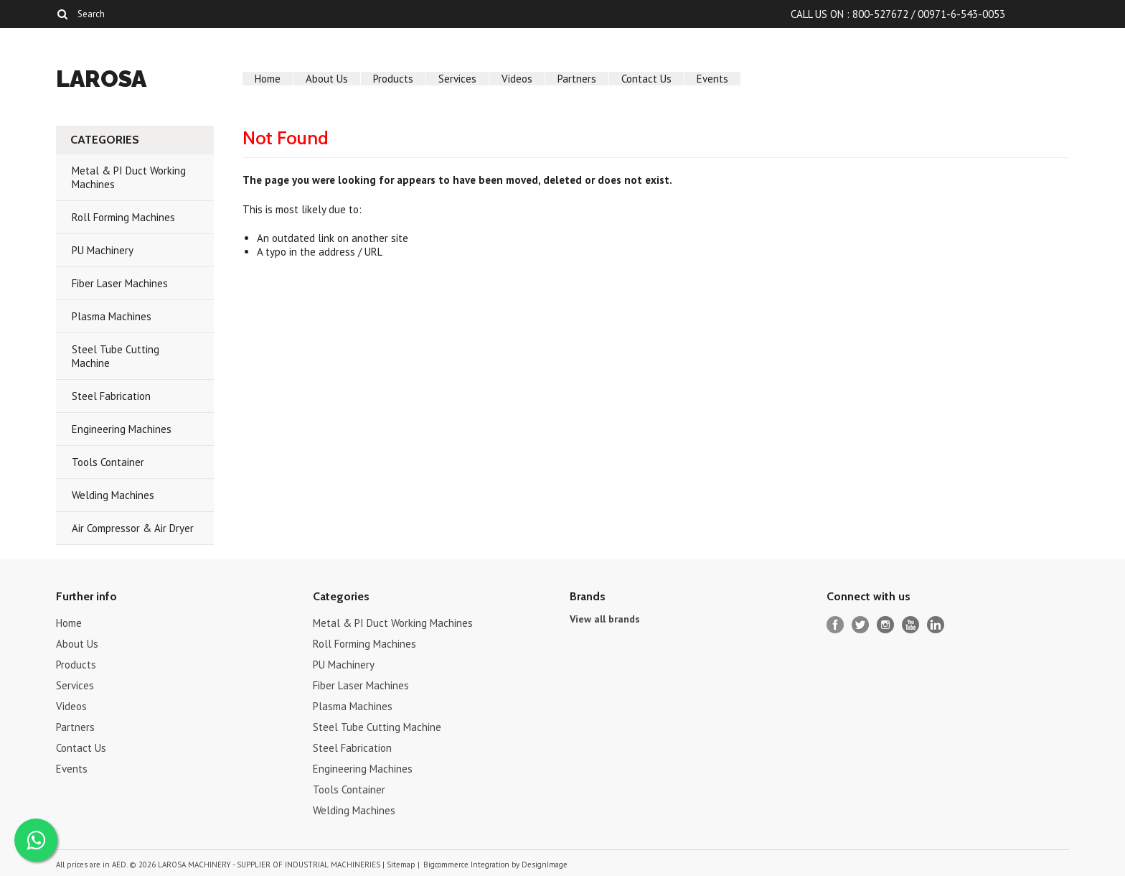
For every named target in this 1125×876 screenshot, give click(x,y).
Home (268, 78)
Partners (576, 78)
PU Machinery (102, 250)
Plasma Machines (111, 316)
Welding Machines (113, 495)
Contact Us (646, 78)
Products (393, 78)
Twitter (861, 625)
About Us (327, 78)
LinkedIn (936, 625)
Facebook (835, 625)
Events (712, 78)
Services (457, 78)
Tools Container (108, 462)
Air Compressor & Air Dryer (133, 528)
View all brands (605, 618)
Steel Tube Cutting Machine (115, 356)
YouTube (911, 625)
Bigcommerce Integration (466, 864)
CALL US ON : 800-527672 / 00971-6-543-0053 (898, 14)
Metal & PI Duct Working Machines (129, 177)
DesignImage (545, 864)
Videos (517, 78)
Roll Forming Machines (123, 217)
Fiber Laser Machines (120, 283)
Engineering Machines (121, 429)
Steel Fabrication (111, 396)
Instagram (886, 625)
